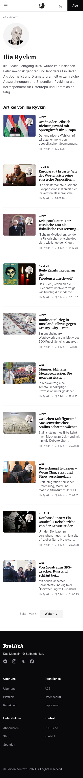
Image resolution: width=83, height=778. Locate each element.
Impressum (52, 705)
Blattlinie (9, 697)
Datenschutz (53, 697)
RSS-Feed (51, 728)
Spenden (9, 744)
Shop (6, 736)
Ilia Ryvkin (44, 148)
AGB (48, 688)
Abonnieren (11, 728)
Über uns (9, 688)
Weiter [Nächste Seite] (51, 613)
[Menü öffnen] (5, 5)
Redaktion (10, 705)
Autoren (13, 17)
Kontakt (50, 736)
